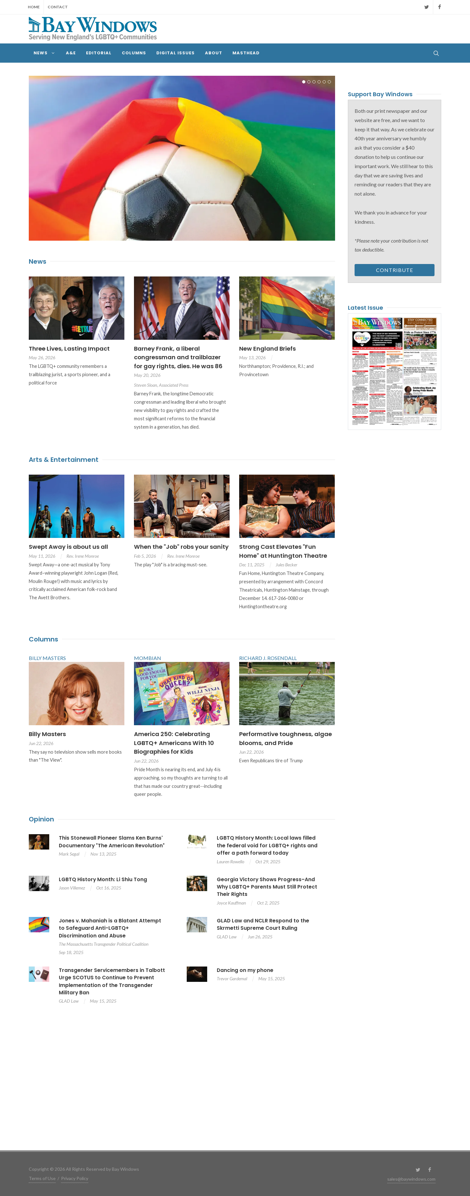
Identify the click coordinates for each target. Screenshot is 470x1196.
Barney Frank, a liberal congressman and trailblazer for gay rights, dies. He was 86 (178, 357)
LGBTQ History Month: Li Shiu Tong (103, 879)
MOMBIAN (147, 658)
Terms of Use (42, 1178)
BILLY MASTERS (47, 658)
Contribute (394, 270)
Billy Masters (47, 734)
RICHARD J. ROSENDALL (268, 658)
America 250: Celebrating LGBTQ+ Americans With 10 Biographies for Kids (174, 743)
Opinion (41, 819)
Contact (58, 6)
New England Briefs (267, 349)
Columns (43, 639)
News (37, 261)
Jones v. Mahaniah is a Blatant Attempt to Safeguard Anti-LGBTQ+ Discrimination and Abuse (110, 928)
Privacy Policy (74, 1178)
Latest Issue (365, 308)
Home (34, 6)
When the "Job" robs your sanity (181, 547)
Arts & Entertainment (63, 459)
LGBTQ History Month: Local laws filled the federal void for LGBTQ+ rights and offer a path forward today (267, 845)
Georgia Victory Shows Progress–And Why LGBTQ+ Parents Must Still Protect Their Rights (267, 887)
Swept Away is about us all (68, 547)
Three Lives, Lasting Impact (69, 349)
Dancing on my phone (245, 970)
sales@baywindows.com (411, 1179)
